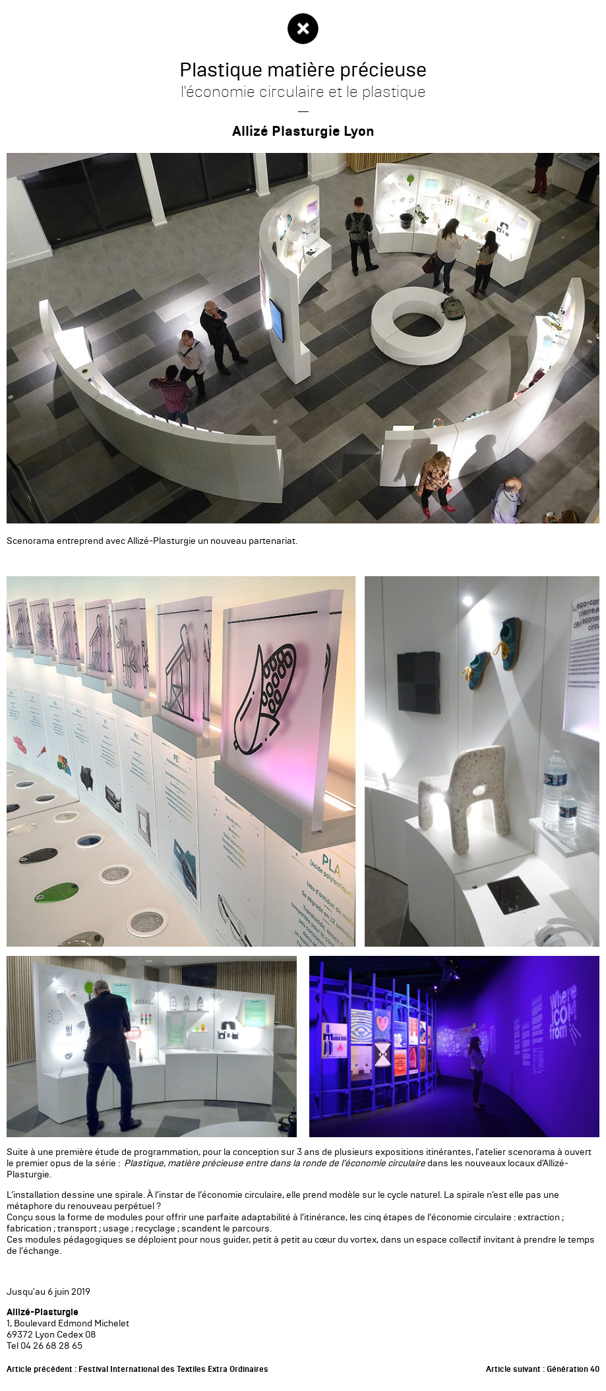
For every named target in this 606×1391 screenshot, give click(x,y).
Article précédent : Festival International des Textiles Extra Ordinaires (137, 1369)
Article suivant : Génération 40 (542, 1369)
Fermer (303, 28)
